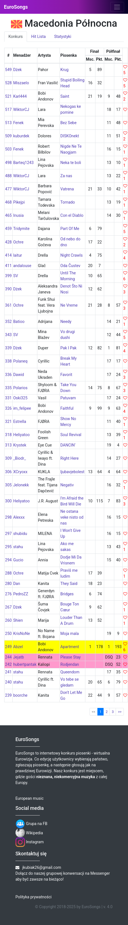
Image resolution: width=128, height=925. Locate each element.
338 (8, 361)
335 (8, 388)
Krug (64, 69)
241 (8, 672)
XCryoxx (20, 472)
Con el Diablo (71, 215)
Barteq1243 (23, 162)
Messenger (100, 873)
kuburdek (21, 136)
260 (8, 620)
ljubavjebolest (72, 472)
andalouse (22, 265)
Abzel (18, 646)
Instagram (29, 842)
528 (8, 83)
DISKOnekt (69, 136)
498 (8, 162)
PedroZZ (20, 594)
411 (8, 265)
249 (8, 646)
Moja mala (69, 633)
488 (8, 176)
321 (8, 421)
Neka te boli (70, 162)
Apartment (69, 646)
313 (8, 445)
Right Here (69, 458)
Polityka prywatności (33, 897)
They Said (68, 583)
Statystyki (62, 36)
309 (8, 458)
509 (8, 136)
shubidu (20, 533)
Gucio (18, 560)
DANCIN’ (68, 445)
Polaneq (20, 361)
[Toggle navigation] (117, 7)
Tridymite (21, 228)
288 (8, 573)
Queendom (69, 672)
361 (8, 305)
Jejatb (18, 657)
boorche (20, 695)
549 (8, 69)
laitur (17, 255)
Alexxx (19, 517)
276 (8, 594)
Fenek (18, 122)
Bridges (67, 594)
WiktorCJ (21, 109)
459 (8, 228)
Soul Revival (70, 434)
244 (8, 657)
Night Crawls (71, 255)
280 (8, 583)
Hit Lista (38, 36)
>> (120, 712)
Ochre (18, 242)
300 (8, 501)
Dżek (17, 69)
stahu (18, 546)
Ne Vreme (68, 305)
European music (29, 798)
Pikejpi (19, 202)
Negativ (67, 485)
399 (8, 276)
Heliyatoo (21, 434)
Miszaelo (21, 83)
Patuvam (68, 398)
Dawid (18, 374)
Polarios (20, 388)
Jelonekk (21, 485)
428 (8, 242)
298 (8, 517)
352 (8, 321)
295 (8, 546)
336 (8, 374)
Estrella (19, 421)
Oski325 (20, 398)
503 (8, 149)
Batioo (18, 321)
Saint (64, 96)
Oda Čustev (70, 265)
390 (8, 289)
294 (8, 560)
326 (8, 408)
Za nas (66, 176)
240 (8, 682)
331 (8, 398)
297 (8, 533)
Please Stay (70, 657)
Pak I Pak (68, 348)
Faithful (67, 408)
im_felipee (22, 408)
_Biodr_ (19, 458)
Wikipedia (29, 833)
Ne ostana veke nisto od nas (71, 517)
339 (8, 348)
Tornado (67, 202)
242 (8, 664)
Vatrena (67, 189)
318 (8, 434)
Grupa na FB (31, 823)
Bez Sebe (68, 122)
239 (8, 695)
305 (8, 485)
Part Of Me (69, 228)
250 (8, 633)
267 (8, 607)
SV (15, 276)
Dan (16, 583)
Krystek (19, 445)
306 (8, 472)
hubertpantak (24, 664)
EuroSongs (16, 7)
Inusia (18, 215)
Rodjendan (69, 664)
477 (8, 189)
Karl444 (20, 96)
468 (8, 202)
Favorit (66, 374)
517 (8, 109)
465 (8, 215)
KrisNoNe (21, 633)
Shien (18, 620)
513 (8, 122)
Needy (65, 321)
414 (8, 255)
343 (8, 334)
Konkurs (15, 36)
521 (8, 96)
